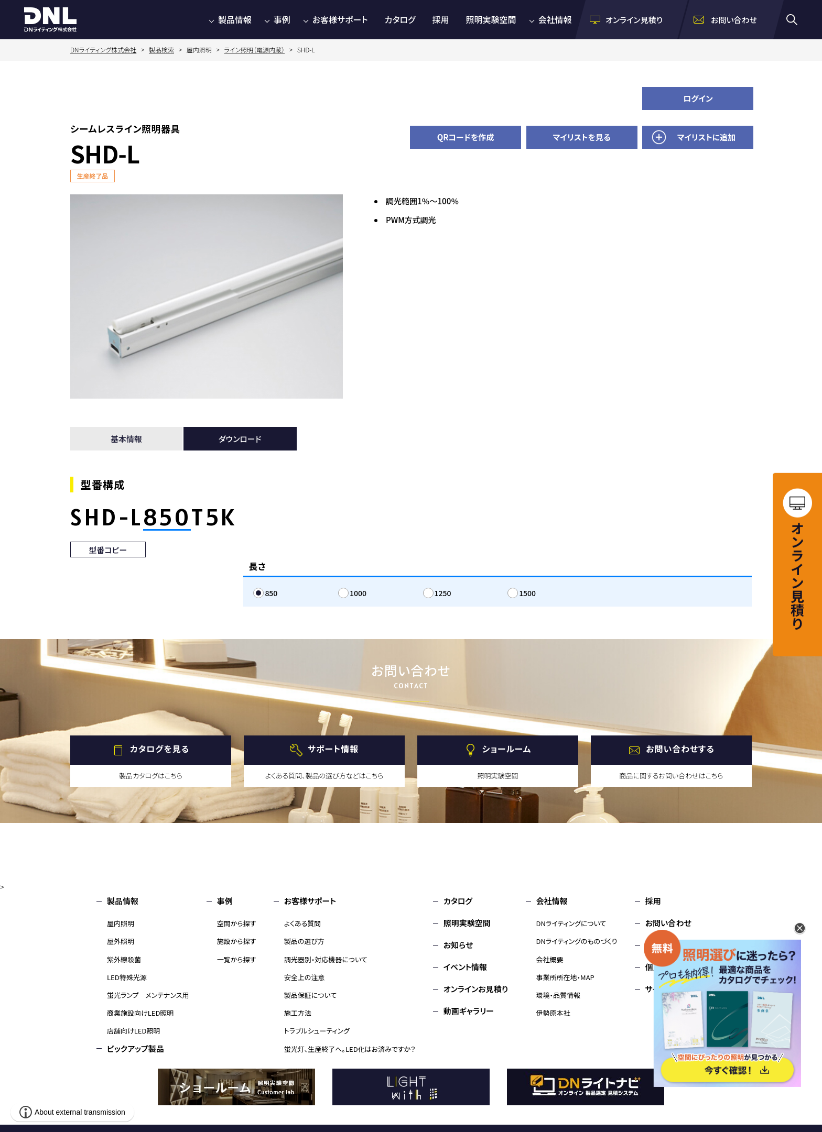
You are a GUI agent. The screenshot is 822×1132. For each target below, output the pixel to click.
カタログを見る (159, 748)
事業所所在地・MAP (565, 977)
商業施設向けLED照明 (140, 1013)
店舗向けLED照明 (133, 1031)
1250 (443, 593)
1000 (358, 593)
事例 (282, 19)
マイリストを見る (582, 136)
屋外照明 (120, 941)
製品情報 (235, 19)
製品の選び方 (304, 941)
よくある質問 (302, 923)
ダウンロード (240, 438)
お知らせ (458, 944)
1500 (527, 593)
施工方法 (297, 1013)
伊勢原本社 (553, 1013)
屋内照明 (120, 923)
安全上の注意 (304, 977)
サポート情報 (333, 748)
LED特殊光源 (127, 977)
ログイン (698, 98)
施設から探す (236, 941)
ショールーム (507, 748)
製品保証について (310, 995)
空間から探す (236, 923)
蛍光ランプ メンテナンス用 (148, 995)
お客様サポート (340, 19)
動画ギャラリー (469, 1010)
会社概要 (550, 959)
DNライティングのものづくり (577, 941)
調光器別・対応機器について (325, 959)
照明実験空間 (491, 19)
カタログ (400, 19)
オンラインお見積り (476, 988)
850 (271, 593)
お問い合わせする (680, 748)
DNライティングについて (571, 923)
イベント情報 (465, 966)
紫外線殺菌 (124, 959)
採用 (440, 19)
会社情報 (555, 19)
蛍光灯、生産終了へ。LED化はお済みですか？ (350, 1049)
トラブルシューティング (317, 1031)
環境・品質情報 (558, 995)
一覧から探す (236, 959)
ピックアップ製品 (135, 1048)
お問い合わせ (668, 922)
